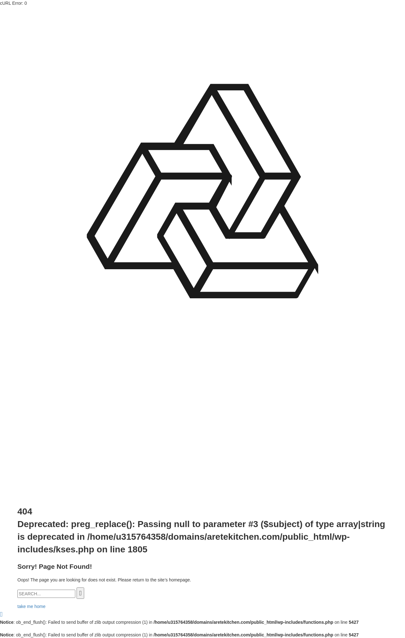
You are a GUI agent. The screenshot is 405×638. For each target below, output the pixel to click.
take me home (31, 606)
